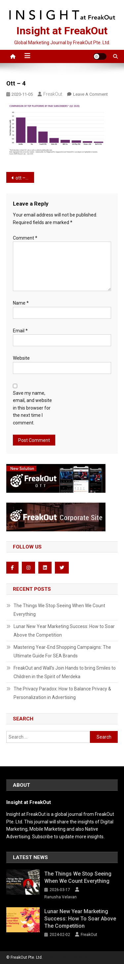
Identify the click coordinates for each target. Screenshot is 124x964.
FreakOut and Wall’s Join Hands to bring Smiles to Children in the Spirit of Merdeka (65, 672)
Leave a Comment (90, 94)
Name (21, 303)
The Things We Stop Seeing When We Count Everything (59, 610)
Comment (25, 238)
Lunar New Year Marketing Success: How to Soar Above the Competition (64, 631)
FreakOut (52, 94)
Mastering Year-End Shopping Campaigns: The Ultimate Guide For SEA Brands (62, 651)
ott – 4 (22, 178)
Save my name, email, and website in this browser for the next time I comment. (32, 407)
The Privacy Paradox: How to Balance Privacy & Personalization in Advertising (62, 693)
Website (21, 358)
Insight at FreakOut (62, 30)
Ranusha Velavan (60, 897)
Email (20, 330)
